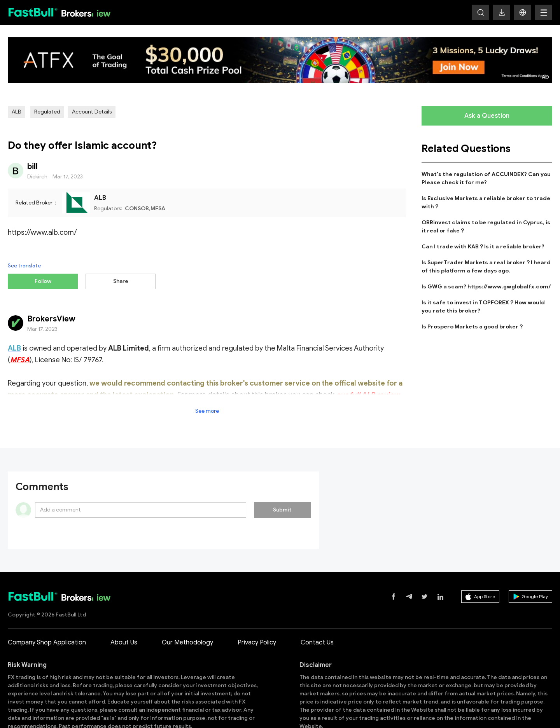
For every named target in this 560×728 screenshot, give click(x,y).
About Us (123, 618)
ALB (16, 111)
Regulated (47, 111)
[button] (522, 12)
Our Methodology (187, 618)
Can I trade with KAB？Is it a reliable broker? (483, 246)
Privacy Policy (257, 618)
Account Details (92, 111)
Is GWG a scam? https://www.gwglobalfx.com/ (486, 286)
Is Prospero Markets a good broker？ (473, 326)
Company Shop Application (47, 618)
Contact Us (317, 618)
